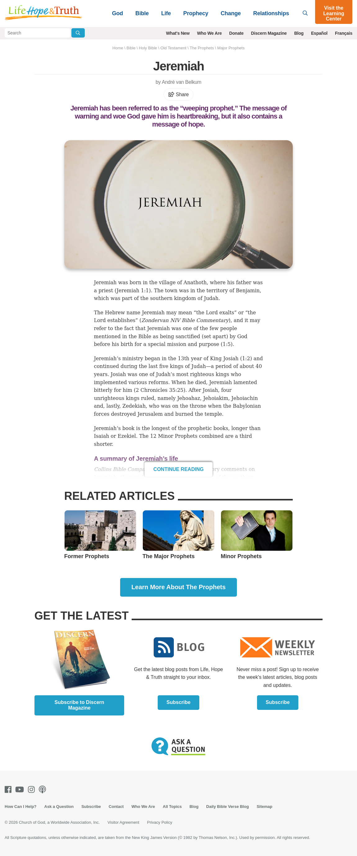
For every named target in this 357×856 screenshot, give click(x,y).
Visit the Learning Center (333, 13)
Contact (116, 806)
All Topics (172, 806)
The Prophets (202, 48)
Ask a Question (59, 806)
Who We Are (209, 33)
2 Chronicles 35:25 (159, 390)
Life (166, 13)
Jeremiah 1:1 (133, 291)
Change (231, 13)
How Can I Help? (21, 806)
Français (343, 33)
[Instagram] (32, 789)
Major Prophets (231, 48)
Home (117, 48)
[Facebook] (9, 789)
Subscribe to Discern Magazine (79, 705)
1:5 (227, 344)
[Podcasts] (43, 789)
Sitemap (265, 806)
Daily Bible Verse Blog (227, 806)
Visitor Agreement (123, 822)
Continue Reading (178, 469)
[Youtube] (20, 789)
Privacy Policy (159, 822)
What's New (178, 33)
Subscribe (178, 702)
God (117, 13)
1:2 (246, 358)
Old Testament (173, 48)
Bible (142, 13)
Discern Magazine (269, 33)
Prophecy (195, 13)
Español (319, 33)
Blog (299, 33)
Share (178, 94)
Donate (236, 33)
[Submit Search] (78, 33)
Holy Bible (148, 48)
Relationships (271, 13)
